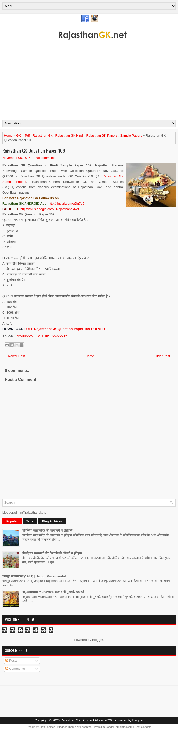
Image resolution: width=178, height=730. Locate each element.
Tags (29, 521)
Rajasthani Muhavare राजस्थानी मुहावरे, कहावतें (53, 592)
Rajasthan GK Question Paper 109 (33, 150)
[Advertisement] (89, 82)
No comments (45, 158)
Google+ (59, 335)
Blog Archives (52, 521)
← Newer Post (14, 356)
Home (8, 135)
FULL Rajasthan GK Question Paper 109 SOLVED (64, 329)
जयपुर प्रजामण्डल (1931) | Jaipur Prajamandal (34, 576)
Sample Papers (131, 135)
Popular (12, 521)
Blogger (97, 640)
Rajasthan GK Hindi (69, 135)
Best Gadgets (143, 726)
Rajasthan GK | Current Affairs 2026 (86, 720)
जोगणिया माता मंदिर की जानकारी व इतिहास (47, 530)
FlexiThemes (47, 726)
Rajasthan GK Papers (101, 135)
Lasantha (86, 726)
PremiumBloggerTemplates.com (113, 726)
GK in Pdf (23, 135)
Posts (11, 660)
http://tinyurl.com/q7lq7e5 (66, 203)
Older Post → (164, 356)
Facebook (24, 335)
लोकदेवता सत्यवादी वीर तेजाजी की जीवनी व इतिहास (52, 553)
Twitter (42, 335)
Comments (15, 668)
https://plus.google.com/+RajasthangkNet (49, 209)
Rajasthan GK (43, 135)
